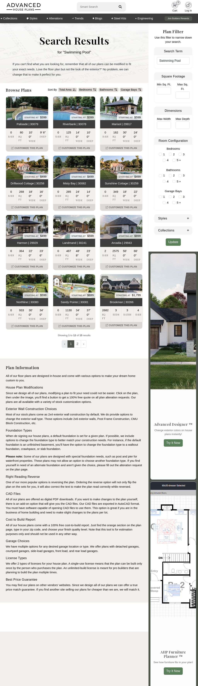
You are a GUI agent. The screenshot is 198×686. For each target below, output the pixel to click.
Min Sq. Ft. (164, 84)
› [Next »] (83, 344)
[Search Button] (120, 7)
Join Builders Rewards (178, 18)
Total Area (67, 90)
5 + (179, 160)
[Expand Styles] (188, 218)
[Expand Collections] (188, 230)
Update (173, 242)
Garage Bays (131, 90)
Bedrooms (87, 90)
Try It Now (173, 442)
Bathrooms (108, 90)
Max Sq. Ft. (182, 86)
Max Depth (183, 118)
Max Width (164, 118)
